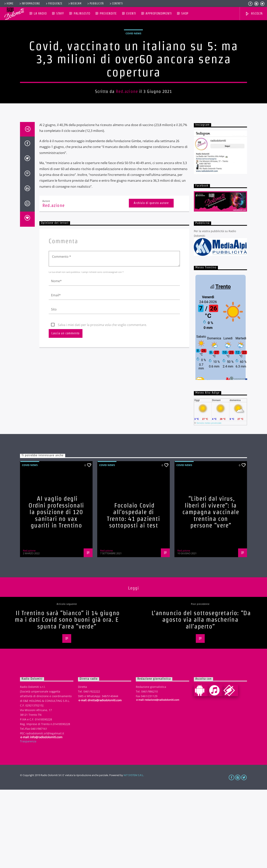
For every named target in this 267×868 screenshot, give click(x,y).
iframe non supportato (220, 405)
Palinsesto (82, 13)
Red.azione (127, 130)
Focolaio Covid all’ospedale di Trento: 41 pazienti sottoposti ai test (133, 593)
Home (9, 3)
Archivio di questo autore (151, 281)
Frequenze (53, 3)
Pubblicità (95, 3)
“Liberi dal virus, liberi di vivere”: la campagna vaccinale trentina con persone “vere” (210, 590)
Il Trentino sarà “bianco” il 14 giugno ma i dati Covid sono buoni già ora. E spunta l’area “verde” (67, 698)
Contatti (116, 3)
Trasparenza (28, 819)
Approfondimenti (159, 13)
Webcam (74, 3)
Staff (60, 13)
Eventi (131, 13)
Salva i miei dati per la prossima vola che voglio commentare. (102, 403)
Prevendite (108, 13)
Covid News (133, 72)
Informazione (29, 3)
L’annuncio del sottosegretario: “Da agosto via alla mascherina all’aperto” (201, 698)
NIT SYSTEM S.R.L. (134, 853)
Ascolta (254, 14)
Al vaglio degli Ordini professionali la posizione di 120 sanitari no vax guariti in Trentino (56, 590)
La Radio (40, 13)
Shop (184, 13)
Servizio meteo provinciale (209, 501)
